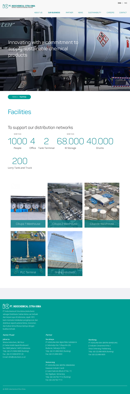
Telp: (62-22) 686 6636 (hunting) (101, 351)
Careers (110, 13)
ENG (119, 3)
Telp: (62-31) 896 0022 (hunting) (58, 351)
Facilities (23, 97)
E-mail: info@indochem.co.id (14, 357)
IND (125, 3)
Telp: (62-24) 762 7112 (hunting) (58, 377)
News (80, 13)
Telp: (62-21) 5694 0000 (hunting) (16, 351)
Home (15, 97)
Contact (123, 13)
